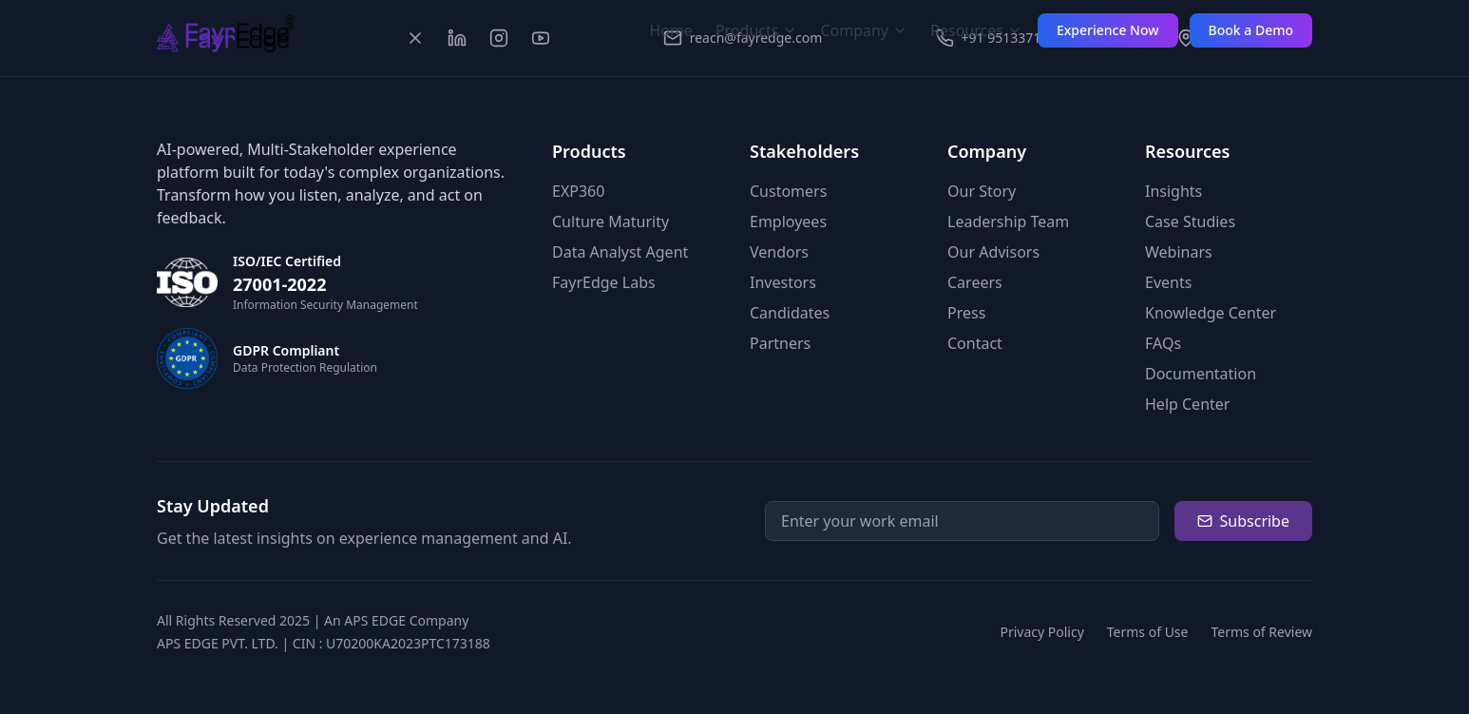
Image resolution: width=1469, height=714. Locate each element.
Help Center (1187, 404)
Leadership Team (1008, 221)
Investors (783, 282)
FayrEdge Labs (604, 282)
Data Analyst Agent (620, 251)
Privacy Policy (1041, 632)
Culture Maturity (610, 221)
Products (756, 30)
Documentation (1200, 373)
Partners (780, 343)
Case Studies (1190, 221)
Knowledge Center (1210, 312)
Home (671, 30)
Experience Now (1108, 30)
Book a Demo (1251, 30)
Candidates (790, 312)
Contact (974, 343)
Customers (788, 191)
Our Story (981, 191)
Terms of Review (1261, 632)
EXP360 (578, 191)
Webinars (1178, 251)
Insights (1173, 191)
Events (1168, 282)
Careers (974, 282)
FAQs (1163, 343)
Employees (788, 221)
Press (966, 312)
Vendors (779, 251)
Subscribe (1243, 521)
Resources (976, 30)
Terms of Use (1148, 632)
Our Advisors (993, 251)
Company (863, 30)
